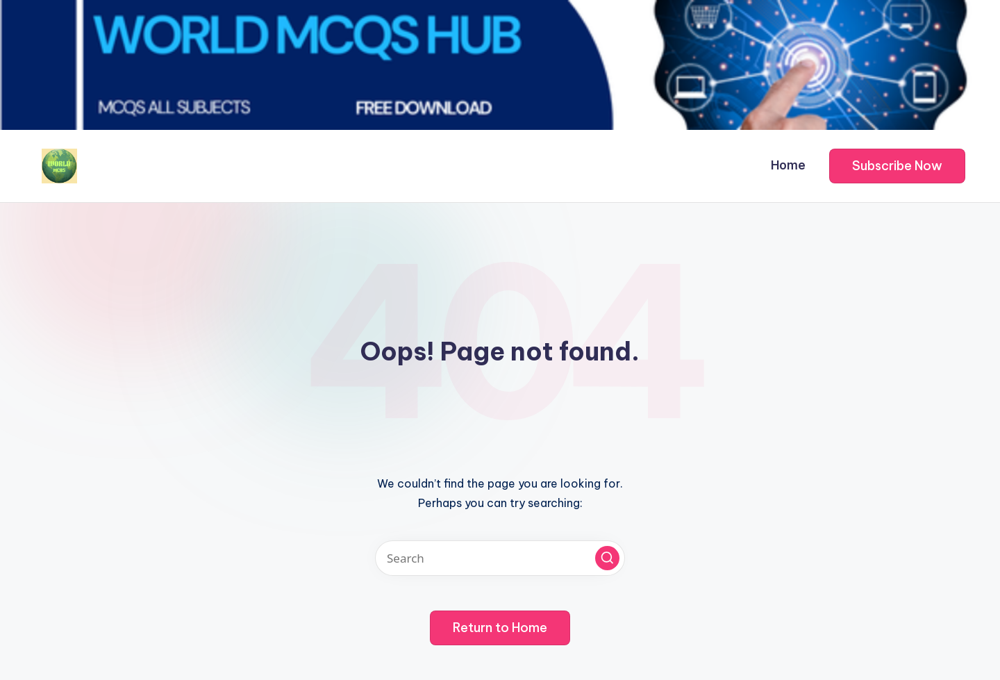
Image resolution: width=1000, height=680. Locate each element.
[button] (897, 166)
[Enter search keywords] (500, 558)
